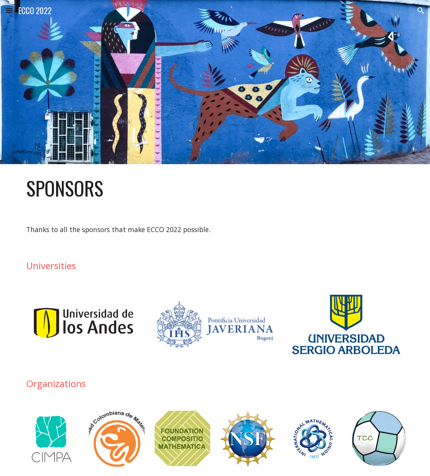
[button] (9, 10)
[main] (215, 188)
